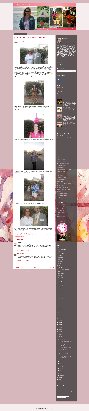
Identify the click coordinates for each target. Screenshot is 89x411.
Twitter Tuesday (60, 312)
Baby (58, 247)
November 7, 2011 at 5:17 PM (23, 260)
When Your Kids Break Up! (62, 193)
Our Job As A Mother (61, 171)
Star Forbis (19, 253)
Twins (58, 310)
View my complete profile (62, 57)
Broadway (59, 257)
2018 (60, 324)
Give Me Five (59, 271)
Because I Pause (60, 210)
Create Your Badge (60, 81)
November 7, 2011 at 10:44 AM (23, 250)
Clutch (58, 214)
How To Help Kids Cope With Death (64, 155)
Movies (58, 287)
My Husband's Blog (61, 204)
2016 (60, 327)
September (62, 361)
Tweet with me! (60, 87)
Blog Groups (59, 253)
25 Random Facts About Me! (62, 135)
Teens (24, 236)
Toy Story (59, 191)
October (61, 359)
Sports (58, 302)
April (61, 370)
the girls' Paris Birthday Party (22, 109)
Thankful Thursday (61, 306)
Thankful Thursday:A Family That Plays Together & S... (65, 351)
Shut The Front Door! (61, 179)
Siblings (20, 236)
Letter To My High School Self (63, 163)
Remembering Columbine (62, 177)
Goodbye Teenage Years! (64, 345)
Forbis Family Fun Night (28, 234)
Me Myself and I (47, 234)
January (61, 375)
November (62, 339)
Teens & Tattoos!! (60, 181)
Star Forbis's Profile (60, 77)
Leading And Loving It (61, 212)
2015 (60, 329)
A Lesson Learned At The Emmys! (64, 137)
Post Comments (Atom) (36, 271)
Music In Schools (60, 167)
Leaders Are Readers (61, 161)
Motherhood (16, 236)
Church (58, 261)
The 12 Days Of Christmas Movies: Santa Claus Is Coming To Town (69, 123)
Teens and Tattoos (66, 107)
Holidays (35, 234)
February (62, 373)
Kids (38, 234)
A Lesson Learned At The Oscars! (63, 139)
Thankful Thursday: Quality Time (65, 347)
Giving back (59, 273)
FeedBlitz (64, 398)
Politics (58, 291)
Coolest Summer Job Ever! (68, 115)
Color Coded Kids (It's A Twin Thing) (64, 145)
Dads (58, 263)
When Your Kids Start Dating (62, 195)
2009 (60, 379)
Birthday (59, 251)
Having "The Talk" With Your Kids (63, 153)
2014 (60, 331)
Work (58, 314)
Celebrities (59, 259)
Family (18, 234)
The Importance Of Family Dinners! (64, 183)
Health (58, 275)
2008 (60, 381)
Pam (18, 242)
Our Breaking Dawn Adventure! (65, 344)
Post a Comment (19, 263)
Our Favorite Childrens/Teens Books (64, 169)
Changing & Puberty (61, 143)
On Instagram (60, 93)
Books (58, 255)
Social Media (59, 299)
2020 (60, 322)
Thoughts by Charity (61, 208)
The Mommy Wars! (61, 185)
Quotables (59, 293)
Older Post (51, 267)
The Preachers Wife (61, 216)
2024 (60, 320)
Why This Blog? (60, 197)
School (58, 295)
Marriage (41, 234)
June (61, 366)
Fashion (21, 234)
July (61, 365)
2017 (60, 326)
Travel (58, 308)
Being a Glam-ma (60, 249)
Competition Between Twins (62, 147)
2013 (60, 333)
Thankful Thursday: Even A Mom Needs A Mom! (65, 357)
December (62, 338)
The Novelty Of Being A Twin (62, 187)
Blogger (51, 408)
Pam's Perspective (61, 206)
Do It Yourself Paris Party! (68, 99)
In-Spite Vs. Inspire (61, 159)
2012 (60, 334)
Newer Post (16, 267)
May (61, 368)
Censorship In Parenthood (62, 141)
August (61, 363)
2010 (60, 377)
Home (34, 267)
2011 (60, 336)
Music (58, 289)
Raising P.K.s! (60, 175)
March (61, 371)
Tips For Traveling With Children (63, 189)
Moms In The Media (61, 165)
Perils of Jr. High (60, 173)
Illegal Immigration (60, 157)
